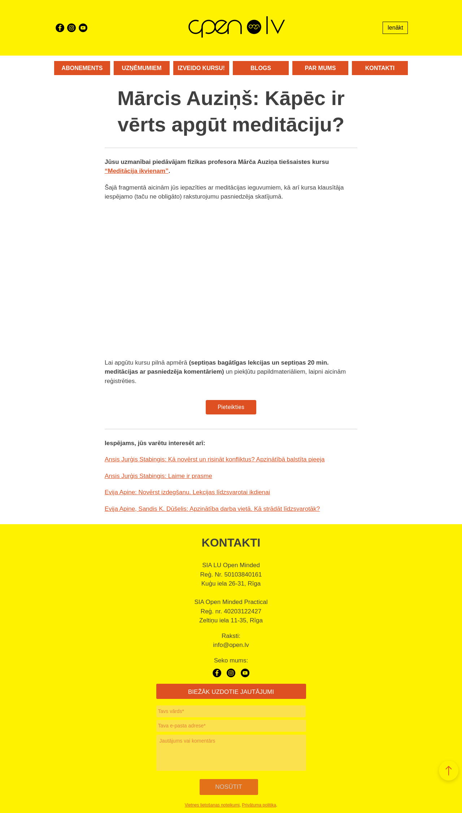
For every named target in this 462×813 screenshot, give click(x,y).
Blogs (260, 68)
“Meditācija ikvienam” (137, 171)
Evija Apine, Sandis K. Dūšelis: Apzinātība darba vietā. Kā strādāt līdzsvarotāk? (212, 508)
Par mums (320, 68)
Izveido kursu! (201, 68)
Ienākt (395, 28)
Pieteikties (231, 407)
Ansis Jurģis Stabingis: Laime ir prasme (158, 476)
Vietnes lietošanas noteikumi (212, 803)
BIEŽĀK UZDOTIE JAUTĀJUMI (231, 691)
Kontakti (380, 68)
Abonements (82, 68)
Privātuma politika (259, 803)
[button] (448, 771)
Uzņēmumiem (141, 68)
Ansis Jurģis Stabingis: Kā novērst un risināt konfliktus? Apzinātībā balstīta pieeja (215, 459)
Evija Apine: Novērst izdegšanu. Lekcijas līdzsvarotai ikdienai (187, 492)
